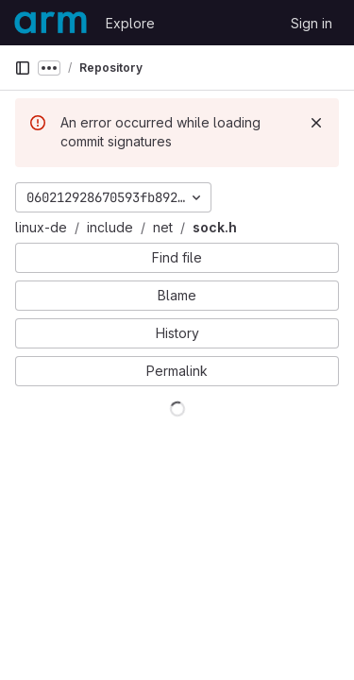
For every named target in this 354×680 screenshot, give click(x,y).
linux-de (41, 227)
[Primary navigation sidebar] (23, 68)
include (110, 227)
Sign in (311, 23)
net (163, 227)
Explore (130, 23)
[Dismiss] (316, 122)
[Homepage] (50, 23)
